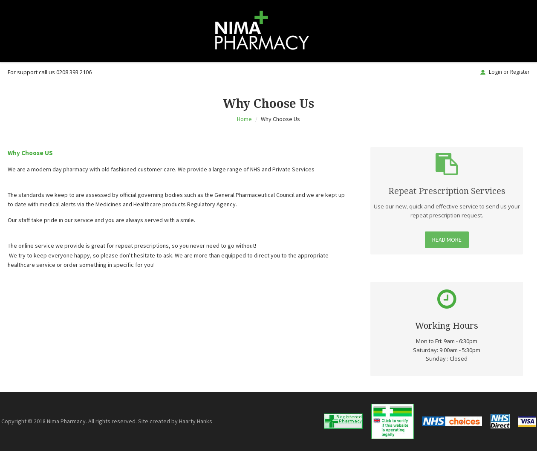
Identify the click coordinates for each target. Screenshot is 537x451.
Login (495, 71)
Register (520, 71)
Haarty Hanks (195, 421)
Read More (447, 239)
